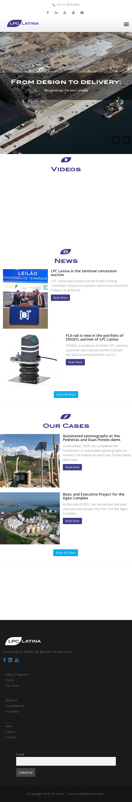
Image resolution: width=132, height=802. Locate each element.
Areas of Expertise (17, 674)
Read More (60, 297)
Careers (10, 732)
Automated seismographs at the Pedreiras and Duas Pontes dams (91, 437)
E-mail (20, 754)
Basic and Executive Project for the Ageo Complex (93, 496)
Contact (10, 737)
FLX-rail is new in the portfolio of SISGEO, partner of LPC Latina (94, 337)
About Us (11, 700)
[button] (116, 140)
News (9, 726)
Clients (9, 680)
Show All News (66, 394)
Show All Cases (65, 553)
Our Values (12, 711)
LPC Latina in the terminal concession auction (84, 273)
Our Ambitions (14, 706)
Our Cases (12, 685)
